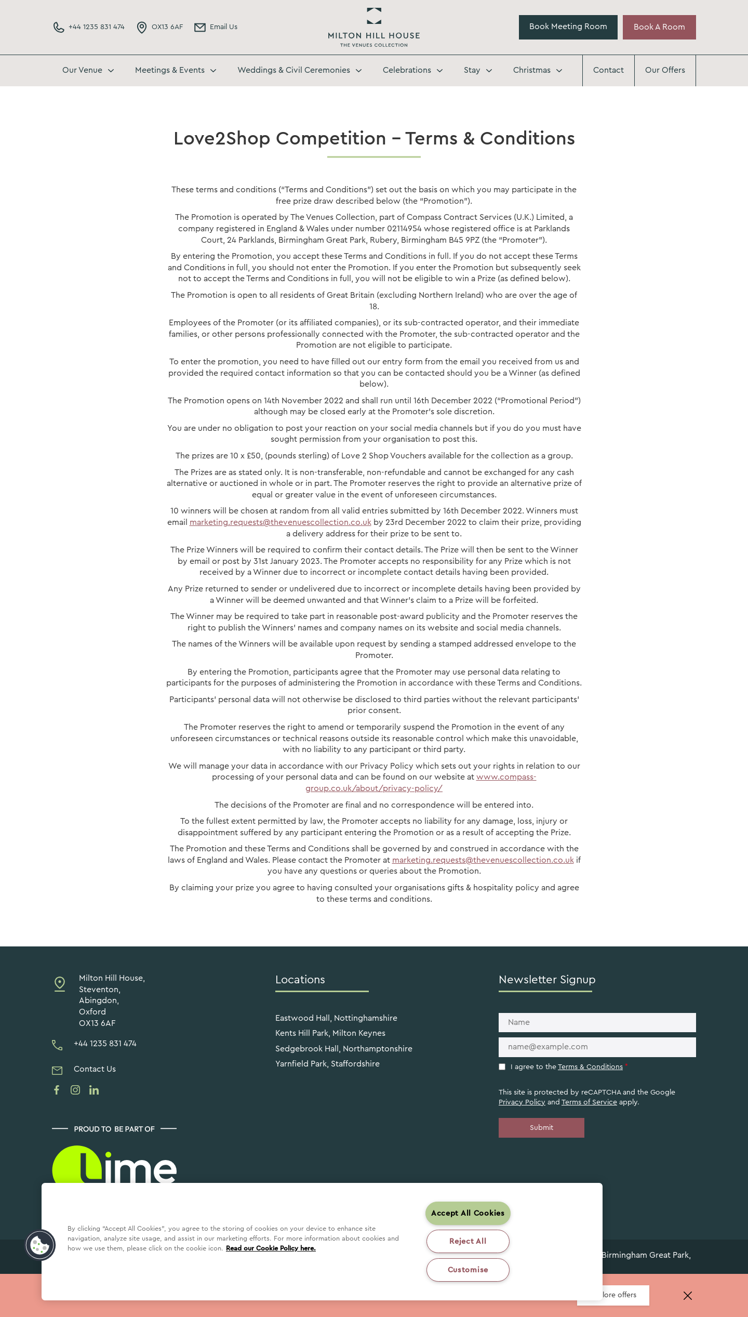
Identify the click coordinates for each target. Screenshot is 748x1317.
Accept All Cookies (468, 1213)
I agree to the (569, 1067)
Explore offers (613, 1295)
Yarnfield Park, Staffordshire (327, 1064)
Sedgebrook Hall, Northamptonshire (343, 1049)
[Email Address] (215, 27)
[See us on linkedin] (94, 1090)
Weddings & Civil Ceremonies (293, 70)
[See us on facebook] (56, 1090)
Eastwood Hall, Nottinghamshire (336, 1018)
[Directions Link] (159, 27)
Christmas (532, 70)
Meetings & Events (170, 70)
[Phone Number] (88, 27)
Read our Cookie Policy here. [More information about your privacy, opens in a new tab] (271, 1248)
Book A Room (659, 27)
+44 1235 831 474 (105, 1043)
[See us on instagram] (75, 1090)
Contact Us (95, 1069)
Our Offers (665, 70)
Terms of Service (589, 1102)
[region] (322, 1241)
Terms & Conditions (590, 1067)
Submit (541, 1127)
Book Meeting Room (568, 26)
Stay (472, 70)
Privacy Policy (522, 1102)
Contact (608, 70)
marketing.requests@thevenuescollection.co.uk (280, 522)
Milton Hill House (374, 27)
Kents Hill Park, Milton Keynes (330, 1033)
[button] (40, 1245)
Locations (300, 979)
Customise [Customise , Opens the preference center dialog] (468, 1270)
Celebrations (407, 70)
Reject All (467, 1241)
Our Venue (82, 70)
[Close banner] (687, 1295)
